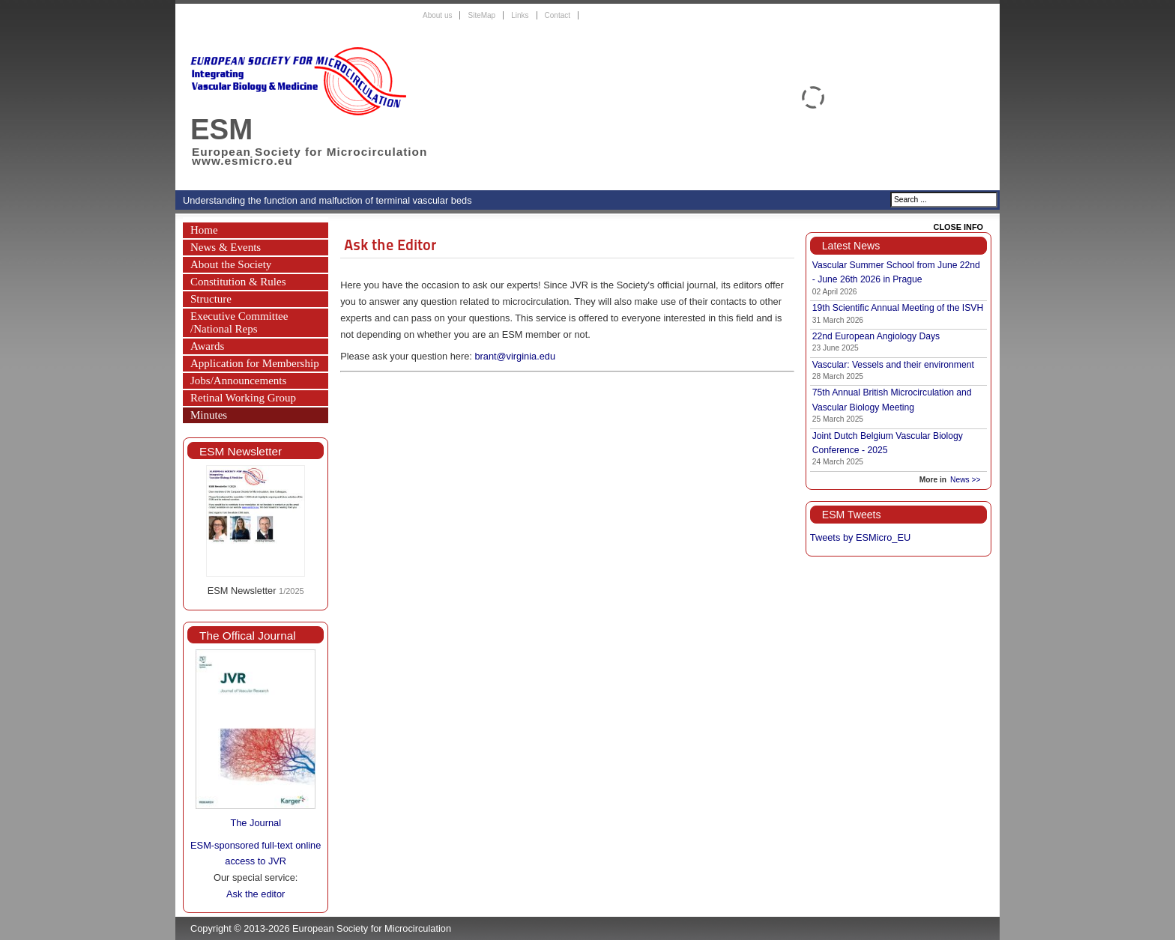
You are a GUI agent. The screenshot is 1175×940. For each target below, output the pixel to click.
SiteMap (481, 15)
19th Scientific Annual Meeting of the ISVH (897, 308)
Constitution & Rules (238, 282)
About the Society (230, 264)
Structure (211, 299)
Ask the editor (255, 894)
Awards (207, 346)
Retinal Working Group (243, 398)
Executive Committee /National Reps (239, 322)
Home (204, 230)
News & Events (225, 247)
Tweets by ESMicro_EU (860, 537)
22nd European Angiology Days (876, 336)
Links (519, 15)
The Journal (255, 822)
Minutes (208, 415)
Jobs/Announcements (238, 380)
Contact (557, 15)
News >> (965, 480)
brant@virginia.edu (514, 356)
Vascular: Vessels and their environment (893, 365)
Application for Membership (254, 363)
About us (437, 15)
